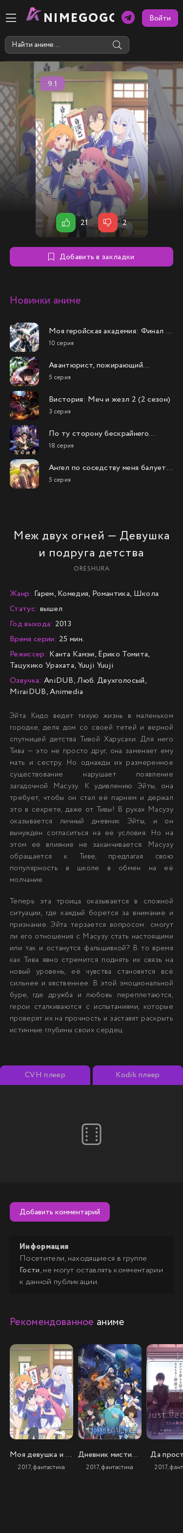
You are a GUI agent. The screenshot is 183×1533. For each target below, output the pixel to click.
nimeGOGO (78, 18)
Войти (160, 18)
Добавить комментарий (60, 1212)
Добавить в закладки (91, 257)
